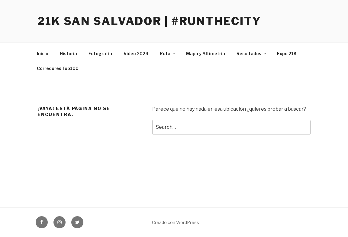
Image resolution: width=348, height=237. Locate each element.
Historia (68, 53)
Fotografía (100, 53)
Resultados (252, 53)
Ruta (168, 53)
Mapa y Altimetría (205, 53)
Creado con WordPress (175, 222)
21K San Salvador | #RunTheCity (149, 21)
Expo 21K (287, 53)
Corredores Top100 (58, 68)
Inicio (42, 53)
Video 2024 (136, 53)
